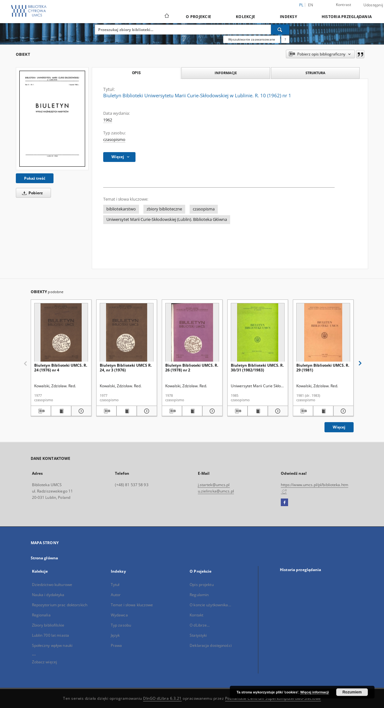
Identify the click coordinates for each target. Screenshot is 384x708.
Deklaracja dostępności (211, 645)
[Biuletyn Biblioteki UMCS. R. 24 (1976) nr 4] (61, 332)
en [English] (310, 5)
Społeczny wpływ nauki (52, 645)
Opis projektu (202, 584)
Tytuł (115, 584)
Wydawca (119, 615)
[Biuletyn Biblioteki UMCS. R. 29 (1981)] (323, 332)
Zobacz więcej (44, 662)
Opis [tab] (136, 73)
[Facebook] (284, 502)
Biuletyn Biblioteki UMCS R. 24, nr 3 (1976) (126, 367)
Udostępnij (373, 5)
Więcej (339, 427)
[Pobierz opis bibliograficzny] (41, 411)
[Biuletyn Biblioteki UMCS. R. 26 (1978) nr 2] (192, 332)
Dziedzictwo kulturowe (52, 584)
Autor (116, 594)
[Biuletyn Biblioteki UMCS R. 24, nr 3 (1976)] (126, 332)
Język (115, 635)
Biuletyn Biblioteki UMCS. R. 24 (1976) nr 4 (60, 367)
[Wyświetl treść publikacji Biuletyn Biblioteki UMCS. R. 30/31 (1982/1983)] (258, 411)
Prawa (116, 645)
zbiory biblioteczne (164, 209)
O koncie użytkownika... (210, 605)
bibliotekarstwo (121, 209)
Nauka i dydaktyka (48, 594)
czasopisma (204, 209)
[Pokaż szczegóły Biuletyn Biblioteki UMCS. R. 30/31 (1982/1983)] (277, 411)
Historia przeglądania (347, 16)
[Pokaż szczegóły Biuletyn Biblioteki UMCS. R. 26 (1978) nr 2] (211, 411)
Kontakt (196, 615)
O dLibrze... (200, 625)
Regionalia (41, 615)
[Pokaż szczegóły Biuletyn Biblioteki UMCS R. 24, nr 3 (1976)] (146, 411)
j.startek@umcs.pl (214, 484)
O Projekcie (198, 16)
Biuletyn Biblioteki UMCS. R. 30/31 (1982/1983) (257, 367)
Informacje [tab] (226, 72)
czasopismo (114, 139)
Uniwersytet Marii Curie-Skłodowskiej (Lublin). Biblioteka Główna (166, 219)
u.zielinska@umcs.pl (216, 491)
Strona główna (44, 558)
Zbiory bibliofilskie (48, 625)
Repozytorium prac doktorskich (59, 605)
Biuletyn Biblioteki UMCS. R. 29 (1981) (322, 367)
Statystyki (198, 635)
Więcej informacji (314, 692)
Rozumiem (352, 692)
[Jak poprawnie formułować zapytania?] (285, 39)
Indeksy (288, 16)
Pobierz (31, 192)
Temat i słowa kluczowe (132, 605)
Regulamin (199, 594)
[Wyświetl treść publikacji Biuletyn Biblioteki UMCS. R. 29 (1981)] (323, 411)
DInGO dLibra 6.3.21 (162, 698)
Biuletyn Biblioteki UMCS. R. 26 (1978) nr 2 (191, 367)
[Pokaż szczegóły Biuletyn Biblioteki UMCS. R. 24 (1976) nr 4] (80, 411)
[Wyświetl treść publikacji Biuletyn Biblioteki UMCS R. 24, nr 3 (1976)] (126, 411)
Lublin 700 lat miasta (50, 635)
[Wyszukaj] (280, 29)
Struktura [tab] (315, 72)
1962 (107, 120)
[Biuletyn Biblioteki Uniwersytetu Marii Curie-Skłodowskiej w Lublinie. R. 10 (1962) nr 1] (52, 118)
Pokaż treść (34, 178)
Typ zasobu (121, 625)
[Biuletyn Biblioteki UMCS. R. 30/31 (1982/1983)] (257, 332)
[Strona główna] (166, 16)
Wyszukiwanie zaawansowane (251, 39)
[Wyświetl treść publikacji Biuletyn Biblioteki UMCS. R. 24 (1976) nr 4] (61, 411)
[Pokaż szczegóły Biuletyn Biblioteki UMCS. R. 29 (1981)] (342, 411)
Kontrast (343, 4)
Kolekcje (245, 16)
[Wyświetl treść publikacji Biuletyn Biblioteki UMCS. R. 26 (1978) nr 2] (192, 411)
